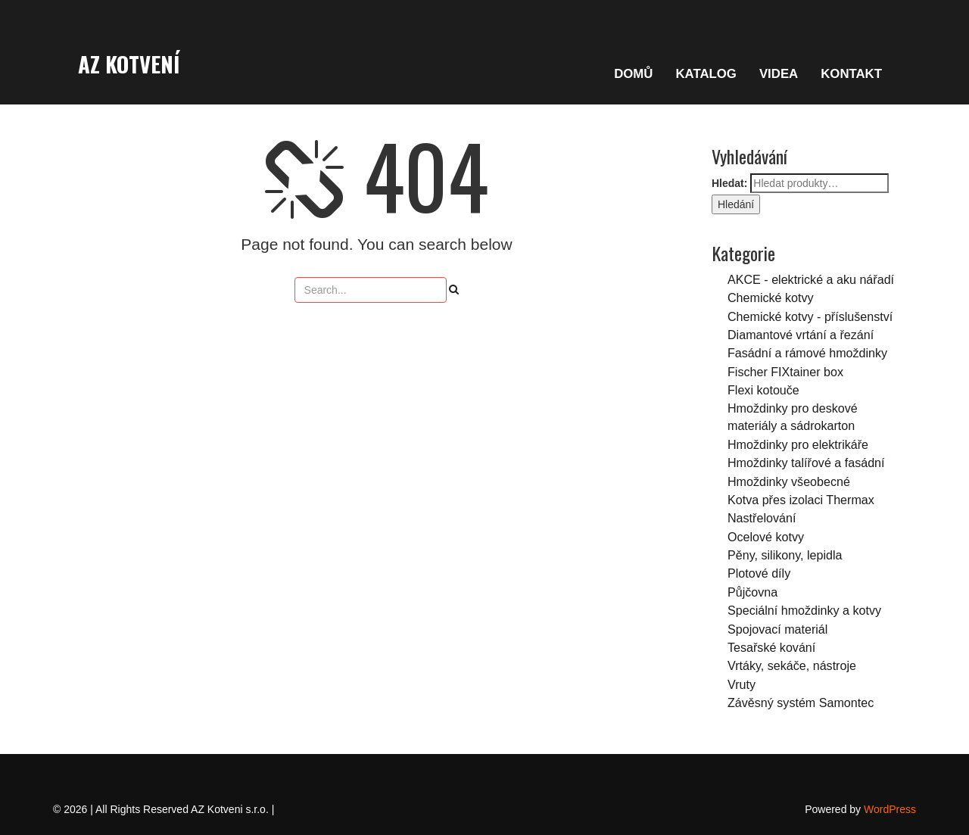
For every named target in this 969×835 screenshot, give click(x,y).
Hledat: (729, 183)
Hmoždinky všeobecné (789, 481)
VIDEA (778, 74)
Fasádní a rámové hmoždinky (807, 353)
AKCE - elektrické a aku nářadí (811, 279)
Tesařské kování (771, 647)
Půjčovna (752, 592)
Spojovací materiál (777, 629)
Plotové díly (759, 573)
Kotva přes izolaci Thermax (801, 499)
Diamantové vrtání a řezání (801, 334)
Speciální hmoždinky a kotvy (804, 610)
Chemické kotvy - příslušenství (810, 316)
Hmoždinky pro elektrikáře (798, 444)
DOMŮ (633, 74)
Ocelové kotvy (766, 537)
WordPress (890, 809)
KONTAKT (851, 74)
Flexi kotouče (763, 390)
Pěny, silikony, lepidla (785, 555)
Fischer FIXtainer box (785, 372)
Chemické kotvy (771, 297)
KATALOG (705, 74)
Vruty (742, 684)
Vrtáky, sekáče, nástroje (792, 665)
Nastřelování (762, 518)
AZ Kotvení (128, 63)
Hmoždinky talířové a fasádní (806, 462)
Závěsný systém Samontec (801, 702)
